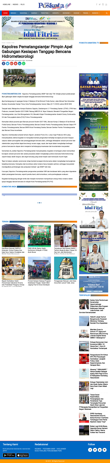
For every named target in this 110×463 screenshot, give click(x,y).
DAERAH (34, 13)
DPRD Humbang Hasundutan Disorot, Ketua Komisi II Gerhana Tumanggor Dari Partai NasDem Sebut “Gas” (99, 418)
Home (5, 13)
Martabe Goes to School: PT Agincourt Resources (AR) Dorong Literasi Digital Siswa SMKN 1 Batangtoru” (99, 334)
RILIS (22, 4)
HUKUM (76, 13)
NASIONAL (23, 13)
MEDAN (13, 13)
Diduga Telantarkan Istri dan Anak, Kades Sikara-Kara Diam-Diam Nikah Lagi (99, 385)
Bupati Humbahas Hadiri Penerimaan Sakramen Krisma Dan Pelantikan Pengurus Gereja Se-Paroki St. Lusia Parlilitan (13, 284)
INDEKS (15, 4)
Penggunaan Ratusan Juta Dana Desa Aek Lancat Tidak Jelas (65, 282)
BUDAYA (95, 13)
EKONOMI (66, 13)
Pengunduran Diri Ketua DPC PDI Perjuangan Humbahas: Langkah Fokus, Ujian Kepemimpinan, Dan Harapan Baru (99, 360)
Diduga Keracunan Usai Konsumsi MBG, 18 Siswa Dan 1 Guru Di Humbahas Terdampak (98, 345)
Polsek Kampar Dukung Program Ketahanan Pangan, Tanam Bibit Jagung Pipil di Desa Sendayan (39, 283)
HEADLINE (6, 4)
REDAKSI (38, 449)
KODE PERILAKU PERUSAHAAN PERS (48, 451)
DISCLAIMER (61, 449)
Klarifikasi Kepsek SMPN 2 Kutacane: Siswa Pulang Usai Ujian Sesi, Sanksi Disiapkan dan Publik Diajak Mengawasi (13, 251)
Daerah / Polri (10, 42)
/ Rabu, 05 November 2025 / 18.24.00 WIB (21, 60)
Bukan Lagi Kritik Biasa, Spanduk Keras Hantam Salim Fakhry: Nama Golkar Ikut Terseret (99, 429)
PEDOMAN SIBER (49, 449)
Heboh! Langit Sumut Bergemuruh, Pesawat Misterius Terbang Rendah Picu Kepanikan (98, 320)
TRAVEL (85, 13)
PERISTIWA (44, 13)
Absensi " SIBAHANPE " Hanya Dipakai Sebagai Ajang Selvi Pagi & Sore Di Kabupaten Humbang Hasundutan (99, 373)
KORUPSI (55, 13)
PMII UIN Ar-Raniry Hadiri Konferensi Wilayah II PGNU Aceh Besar (37, 250)
